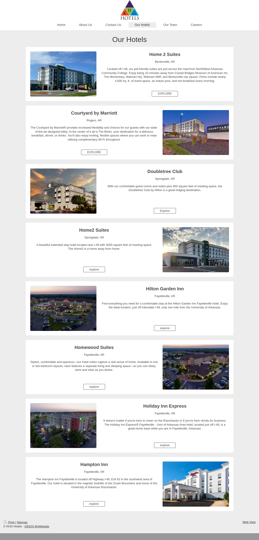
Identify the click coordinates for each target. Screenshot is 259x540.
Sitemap (22, 522)
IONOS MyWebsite (36, 526)
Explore (165, 210)
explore (94, 269)
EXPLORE (165, 93)
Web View (249, 522)
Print (9, 522)
